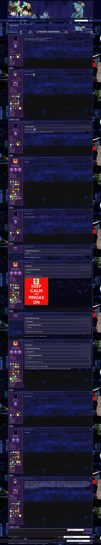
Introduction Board (28, 24)
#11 (90, 429)
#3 (90, 122)
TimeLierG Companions (13, 24)
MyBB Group (23, 543)
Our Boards (21, 24)
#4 (90, 158)
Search (85, 17)
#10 (90, 393)
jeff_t (14, 41)
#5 (90, 210)
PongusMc (15, 165)
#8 (90, 314)
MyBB (14, 543)
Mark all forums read (39, 540)
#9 (90, 341)
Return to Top (22, 540)
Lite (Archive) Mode (30, 540)
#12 (90, 478)
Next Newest (19, 529)
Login (20, 20)
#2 (90, 71)
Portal (79, 17)
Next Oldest (12, 529)
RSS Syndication (47, 540)
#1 (90, 35)
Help (91, 17)
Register (25, 20)
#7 (90, 262)
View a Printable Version (14, 536)
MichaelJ (14, 436)
